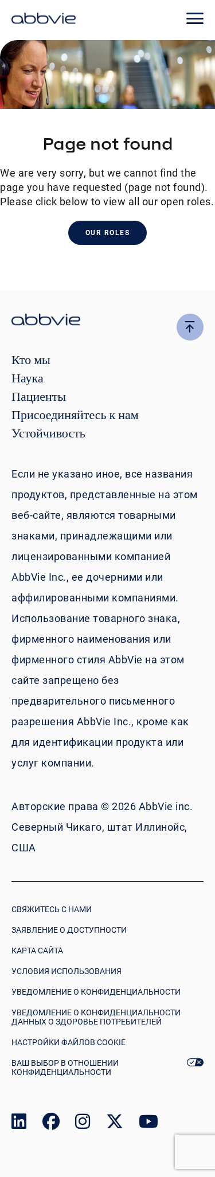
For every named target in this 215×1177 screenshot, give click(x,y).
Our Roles (107, 233)
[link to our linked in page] (18, 1124)
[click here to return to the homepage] (43, 20)
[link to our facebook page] (51, 1124)
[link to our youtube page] (148, 1124)
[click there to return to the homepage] (107, 321)
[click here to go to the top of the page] (190, 327)
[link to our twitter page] (114, 1124)
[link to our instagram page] (82, 1124)
